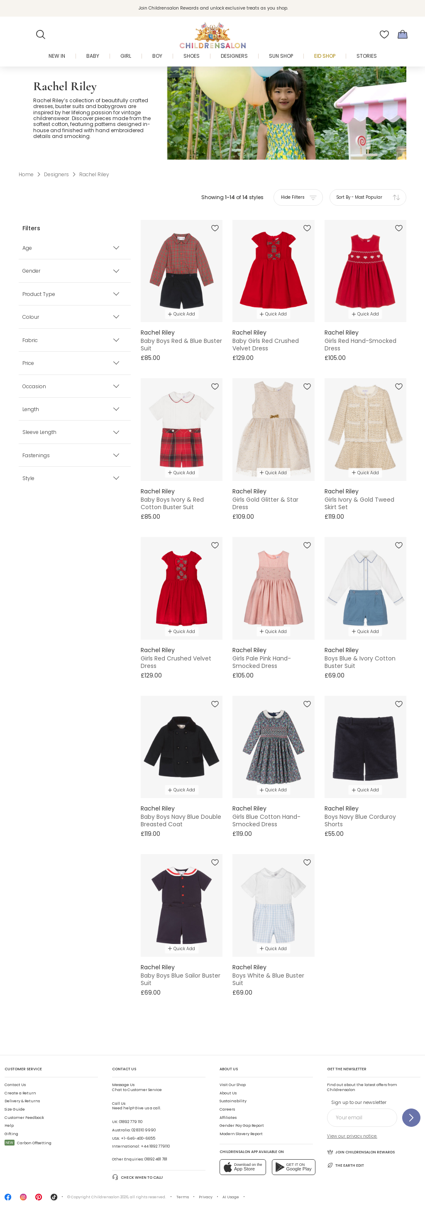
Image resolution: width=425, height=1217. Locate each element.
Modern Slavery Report (241, 1133)
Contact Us (15, 1084)
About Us (228, 1093)
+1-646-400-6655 (138, 1138)
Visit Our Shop (233, 1084)
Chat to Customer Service (137, 1087)
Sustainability (233, 1101)
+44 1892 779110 (155, 1146)
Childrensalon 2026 (109, 1197)
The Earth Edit (345, 1165)
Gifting (11, 1133)
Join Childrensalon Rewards (361, 1152)
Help (9, 1125)
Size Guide (15, 1109)
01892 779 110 (130, 1121)
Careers (227, 1109)
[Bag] (402, 34)
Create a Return (20, 1093)
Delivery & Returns (22, 1101)
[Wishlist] (384, 34)
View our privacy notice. (352, 1136)
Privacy (205, 1197)
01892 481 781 (155, 1159)
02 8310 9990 (144, 1130)
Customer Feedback (24, 1117)
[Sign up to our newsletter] (411, 1118)
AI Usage (230, 1197)
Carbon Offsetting (28, 1143)
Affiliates (228, 1117)
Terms (182, 1197)
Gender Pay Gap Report (242, 1125)
